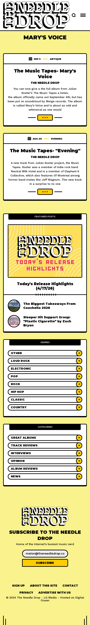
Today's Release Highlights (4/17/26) (45, 286)
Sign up (18, 585)
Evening (56, 138)
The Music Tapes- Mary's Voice (45, 73)
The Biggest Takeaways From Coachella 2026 (49, 306)
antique (55, 59)
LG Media (50, 597)
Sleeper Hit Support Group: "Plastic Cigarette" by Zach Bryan (47, 321)
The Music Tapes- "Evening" (45, 151)
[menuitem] (18, 585)
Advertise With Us (54, 592)
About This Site (43, 585)
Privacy (26, 592)
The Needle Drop (45, 83)
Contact (70, 585)
